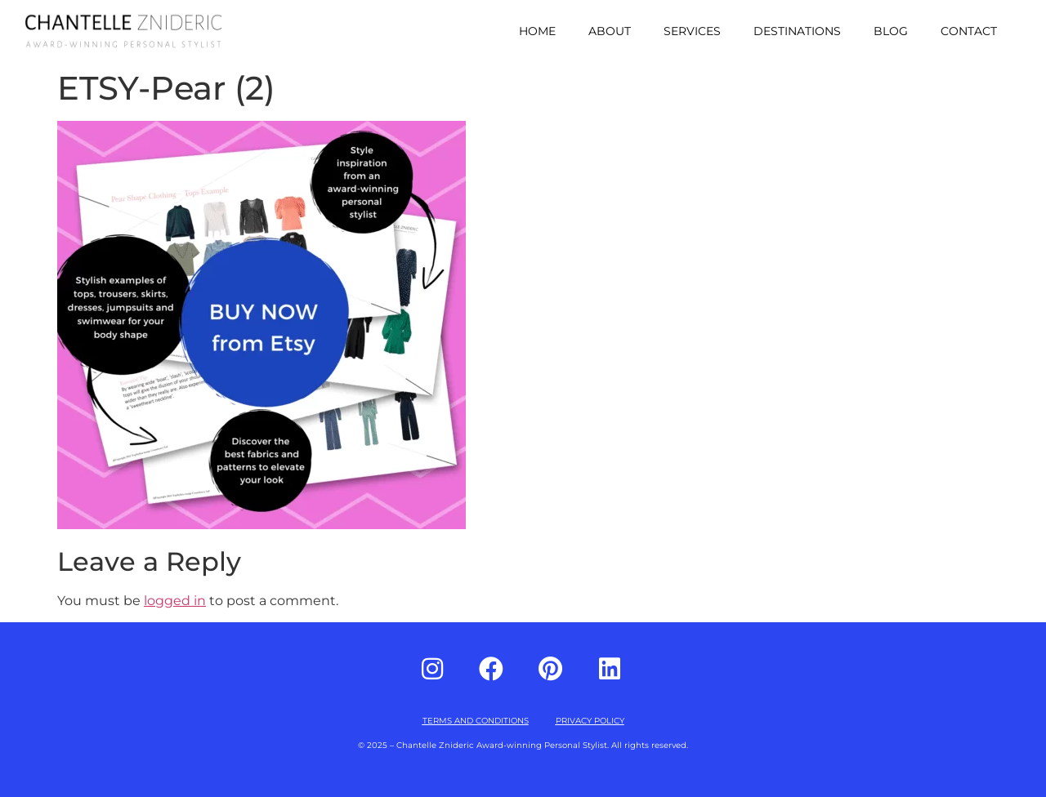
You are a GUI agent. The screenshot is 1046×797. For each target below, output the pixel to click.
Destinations (797, 31)
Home (537, 31)
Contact (969, 31)
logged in (175, 600)
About (609, 31)
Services (692, 31)
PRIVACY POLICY (590, 720)
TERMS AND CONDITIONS (475, 720)
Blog (891, 31)
